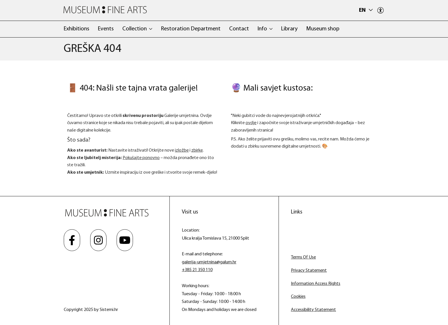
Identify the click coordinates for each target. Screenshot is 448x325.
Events (106, 29)
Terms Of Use (303, 257)
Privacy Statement (309, 270)
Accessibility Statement (313, 310)
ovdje (251, 123)
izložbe (182, 150)
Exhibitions (76, 29)
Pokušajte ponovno (141, 158)
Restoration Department (191, 29)
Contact (239, 29)
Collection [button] (134, 29)
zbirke (197, 150)
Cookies (298, 296)
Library (289, 29)
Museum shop (322, 29)
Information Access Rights (315, 283)
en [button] (363, 10)
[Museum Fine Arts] (105, 10)
